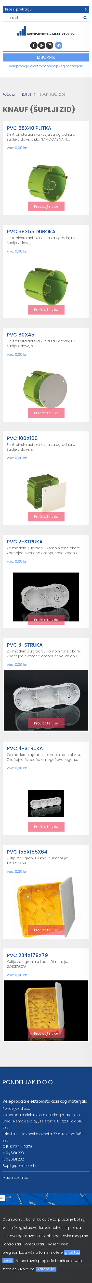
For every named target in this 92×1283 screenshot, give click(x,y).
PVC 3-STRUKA (25, 645)
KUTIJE (26, 94)
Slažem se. (46, 1269)
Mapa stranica (15, 1177)
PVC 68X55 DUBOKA (31, 231)
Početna (9, 94)
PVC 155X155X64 (27, 851)
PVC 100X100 (22, 438)
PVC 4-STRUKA (25, 748)
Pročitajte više (46, 206)
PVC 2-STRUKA (25, 541)
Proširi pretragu (18, 9)
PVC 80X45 (20, 334)
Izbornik (46, 57)
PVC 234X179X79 (27, 955)
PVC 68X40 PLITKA (29, 128)
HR (59, 45)
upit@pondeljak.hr (21, 1165)
